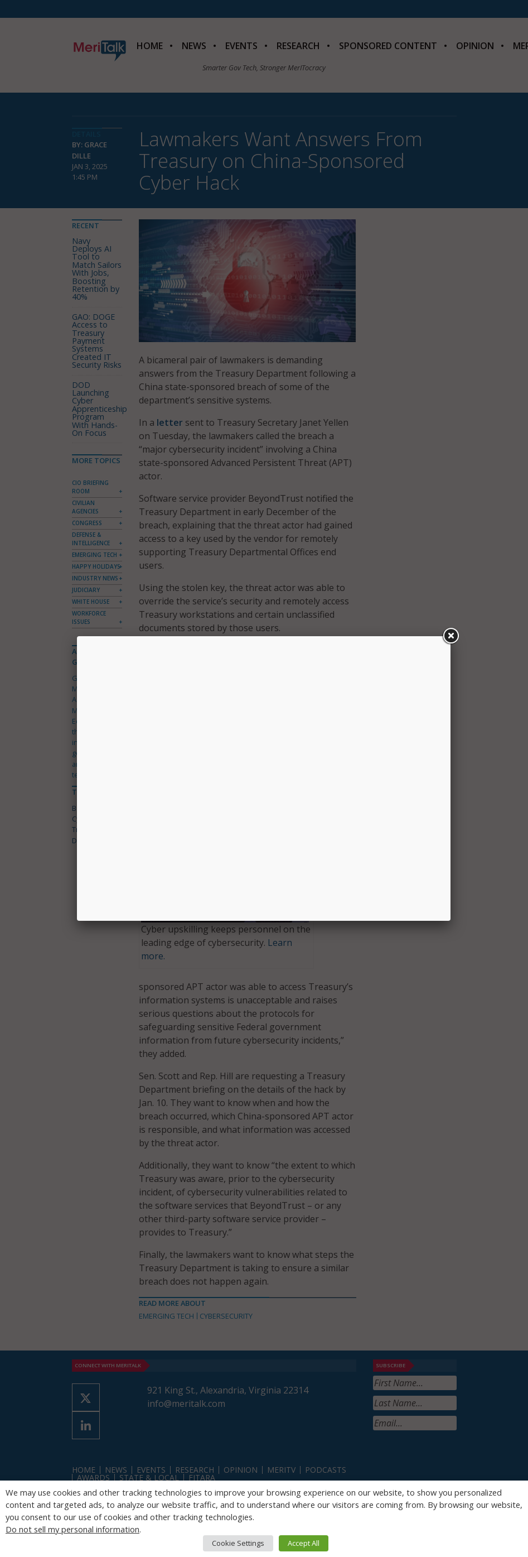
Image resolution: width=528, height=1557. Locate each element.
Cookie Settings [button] (238, 1543)
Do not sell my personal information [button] (72, 1529)
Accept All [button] (303, 1543)
